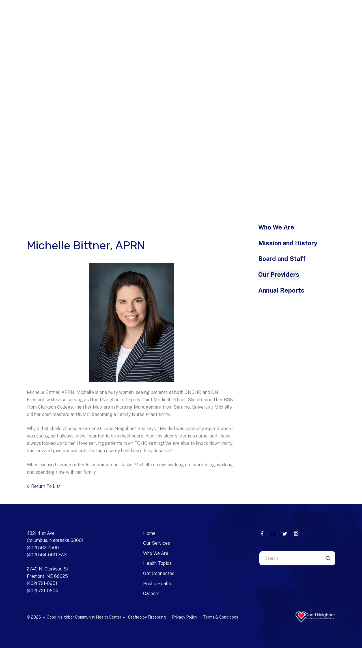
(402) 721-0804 (42, 590)
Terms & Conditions (220, 617)
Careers (151, 593)
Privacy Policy (184, 617)
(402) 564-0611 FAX (47, 554)
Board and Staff (282, 258)
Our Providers (278, 274)
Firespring (157, 617)
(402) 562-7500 (43, 547)
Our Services (156, 543)
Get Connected (158, 573)
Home (149, 533)
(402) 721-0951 (42, 583)
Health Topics (157, 563)
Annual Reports (281, 290)
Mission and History (287, 243)
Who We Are (276, 227)
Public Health (157, 583)
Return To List (46, 486)
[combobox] (290, 558)
